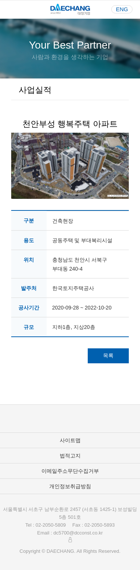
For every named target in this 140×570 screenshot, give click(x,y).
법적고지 (70, 456)
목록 (108, 355)
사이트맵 (70, 440)
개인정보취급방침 (70, 486)
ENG (122, 9)
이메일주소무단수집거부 (70, 471)
